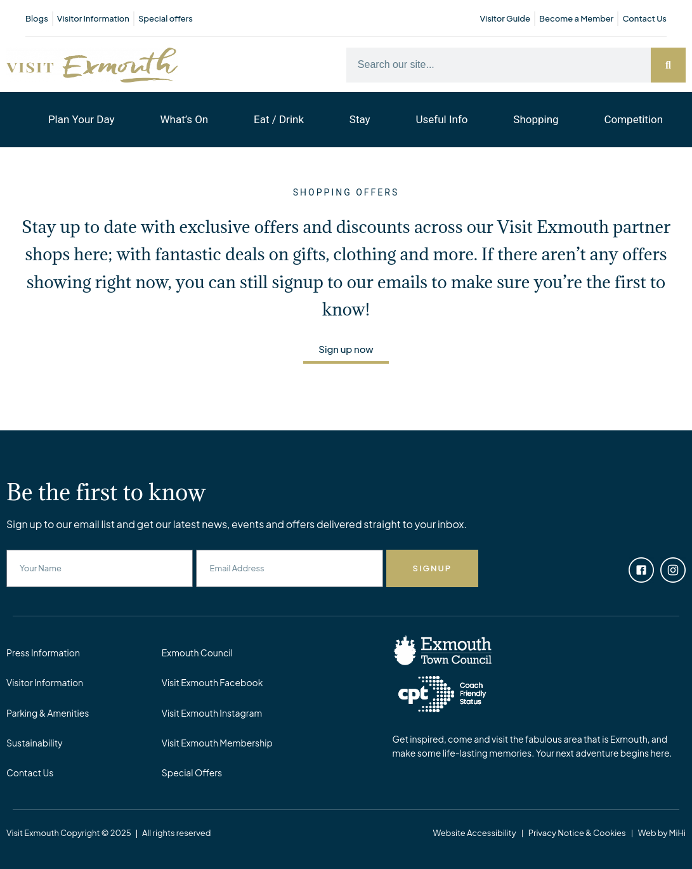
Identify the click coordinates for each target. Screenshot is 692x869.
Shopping (535, 119)
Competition (633, 119)
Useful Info (441, 119)
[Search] (668, 65)
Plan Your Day (81, 119)
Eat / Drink (279, 119)
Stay (359, 119)
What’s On (184, 119)
